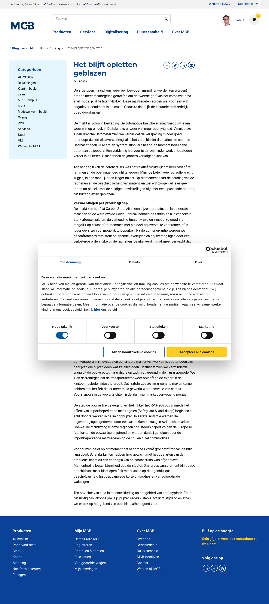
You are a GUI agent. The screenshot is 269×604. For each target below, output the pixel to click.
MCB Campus (27, 100)
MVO (21, 106)
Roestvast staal (24, 545)
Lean (21, 94)
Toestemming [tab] (70, 262)
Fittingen (19, 575)
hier (97, 309)
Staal (21, 135)
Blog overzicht (22, 48)
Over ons (143, 539)
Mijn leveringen (85, 569)
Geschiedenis (147, 545)
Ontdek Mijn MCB (87, 539)
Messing (19, 563)
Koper (17, 557)
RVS (21, 123)
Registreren (83, 545)
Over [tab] (198, 262)
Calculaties (82, 557)
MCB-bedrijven (148, 557)
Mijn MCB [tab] (82, 531)
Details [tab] (134, 262)
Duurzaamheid (150, 32)
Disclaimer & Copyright (195, 596)
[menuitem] (204, 4)
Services (87, 32)
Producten (61, 32)
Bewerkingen (27, 83)
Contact (142, 563)
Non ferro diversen (27, 569)
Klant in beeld (27, 89)
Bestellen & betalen (89, 551)
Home (44, 48)
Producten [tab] (22, 531)
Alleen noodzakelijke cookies (134, 352)
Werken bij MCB (219, 4)
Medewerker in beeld (32, 112)
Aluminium (25, 77)
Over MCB (180, 32)
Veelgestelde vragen (90, 563)
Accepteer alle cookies (197, 352)
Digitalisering (116, 32)
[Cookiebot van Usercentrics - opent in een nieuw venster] (209, 250)
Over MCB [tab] (145, 531)
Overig (22, 117)
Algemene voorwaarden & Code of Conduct (140, 596)
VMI (21, 140)
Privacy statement (88, 596)
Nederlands (246, 4)
